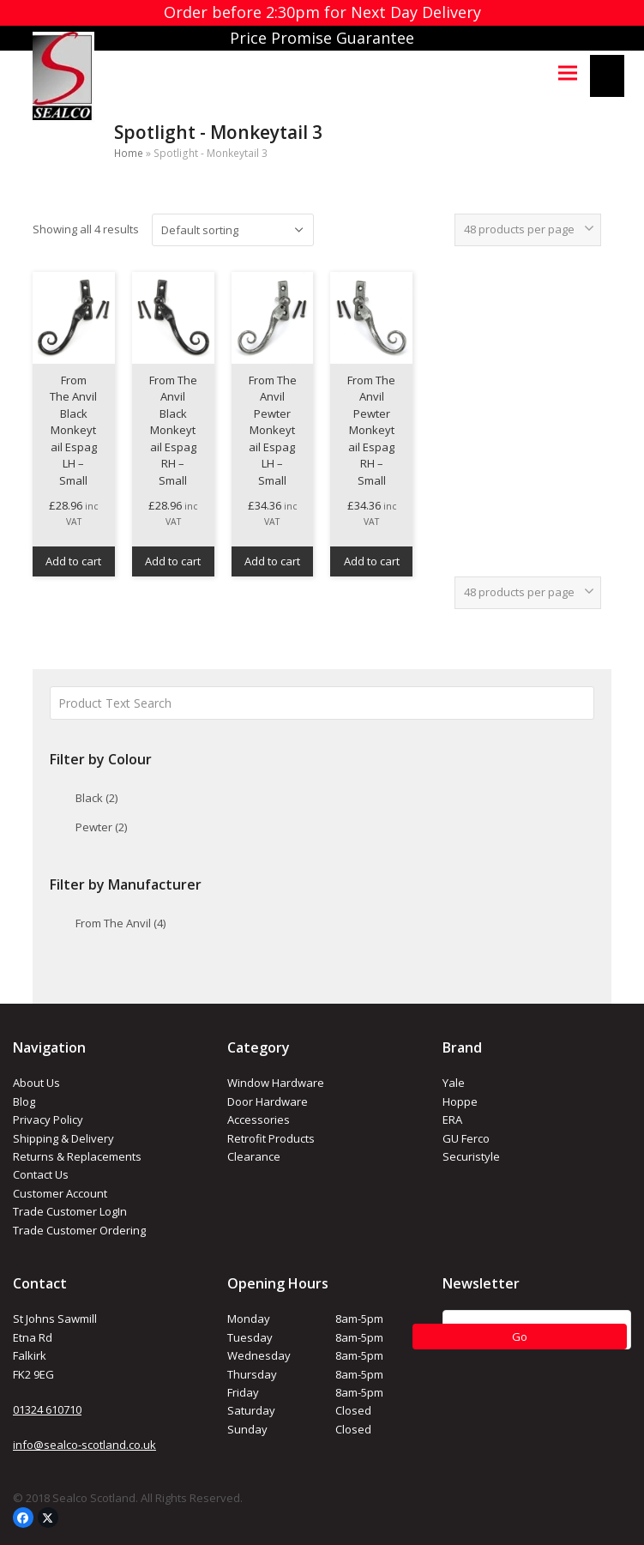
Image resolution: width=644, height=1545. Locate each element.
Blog (24, 1101)
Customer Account (60, 1193)
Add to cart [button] (73, 561)
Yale (453, 1082)
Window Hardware (275, 1082)
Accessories (258, 1119)
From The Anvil (120, 923)
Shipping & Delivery (63, 1138)
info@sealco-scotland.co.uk (84, 1444)
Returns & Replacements (77, 1156)
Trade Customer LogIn (70, 1211)
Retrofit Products (271, 1138)
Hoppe (460, 1101)
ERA (452, 1119)
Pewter (101, 827)
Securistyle (471, 1156)
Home (128, 153)
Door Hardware (267, 1101)
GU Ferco (466, 1138)
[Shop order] (233, 229)
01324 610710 (47, 1409)
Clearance (253, 1156)
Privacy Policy (48, 1119)
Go (519, 1336)
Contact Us (41, 1174)
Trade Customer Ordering (79, 1230)
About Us (36, 1082)
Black (96, 798)
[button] (567, 72)
